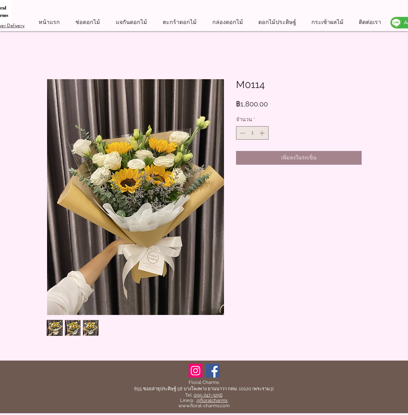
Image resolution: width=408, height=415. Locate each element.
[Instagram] (195, 371)
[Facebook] (213, 371)
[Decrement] (242, 133)
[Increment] (263, 133)
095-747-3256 (208, 395)
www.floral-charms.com (204, 405)
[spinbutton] (252, 133)
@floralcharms (212, 400)
